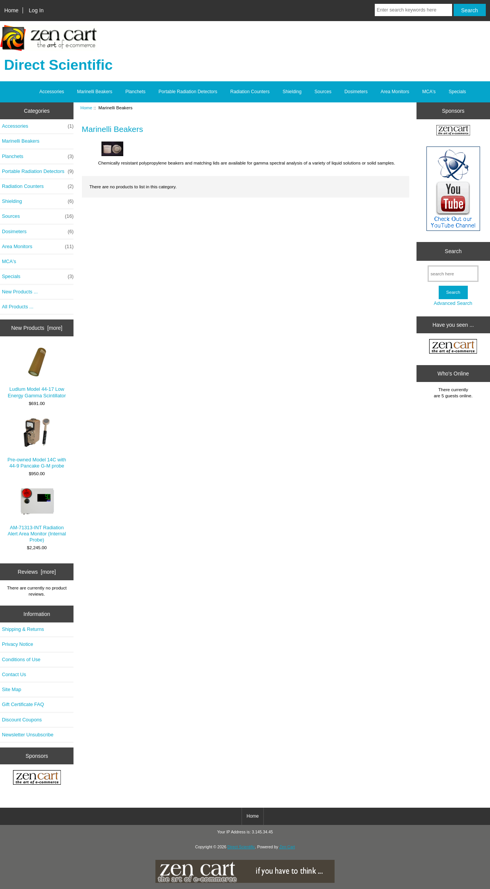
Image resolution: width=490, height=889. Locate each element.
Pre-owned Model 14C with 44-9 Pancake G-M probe (37, 443)
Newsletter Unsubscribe (28, 735)
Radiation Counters (250, 91)
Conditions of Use (21, 659)
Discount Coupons (22, 720)
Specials (457, 91)
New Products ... (20, 292)
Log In (36, 10)
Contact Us (14, 674)
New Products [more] (36, 328)
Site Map (11, 689)
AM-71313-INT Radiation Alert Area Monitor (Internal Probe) (37, 515)
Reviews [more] (37, 572)
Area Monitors (395, 91)
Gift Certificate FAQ (23, 704)
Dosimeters (356, 91)
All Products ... (17, 307)
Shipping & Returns (23, 629)
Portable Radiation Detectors (187, 91)
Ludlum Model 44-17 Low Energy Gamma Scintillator (37, 372)
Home (11, 10)
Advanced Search (453, 303)
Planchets (135, 91)
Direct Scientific (241, 847)
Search (453, 251)
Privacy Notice (17, 644)
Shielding (292, 91)
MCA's (429, 91)
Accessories (51, 91)
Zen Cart (287, 847)
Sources (323, 91)
